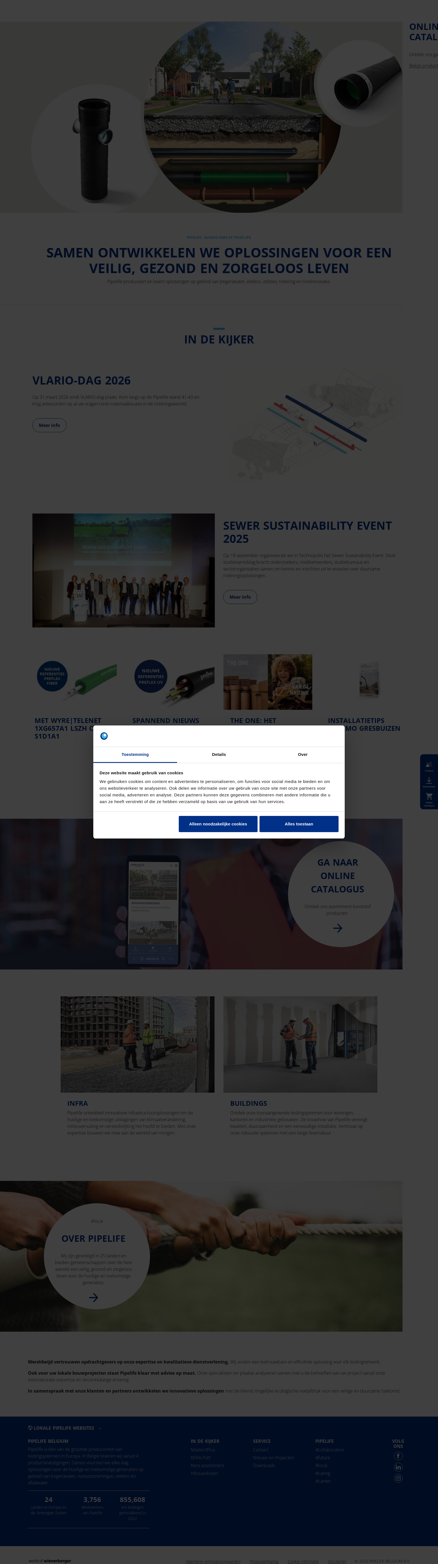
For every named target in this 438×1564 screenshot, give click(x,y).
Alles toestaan (299, 824)
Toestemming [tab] (135, 754)
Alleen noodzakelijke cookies (218, 824)
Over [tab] (303, 754)
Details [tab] (219, 754)
